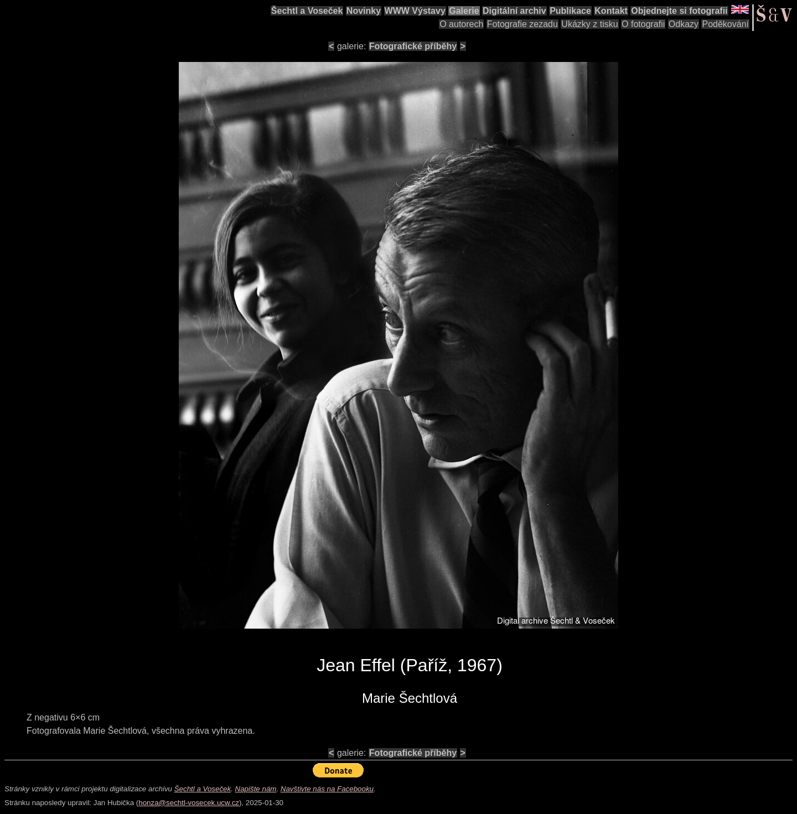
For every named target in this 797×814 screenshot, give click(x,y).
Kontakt (611, 10)
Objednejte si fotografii (679, 10)
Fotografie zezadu (522, 24)
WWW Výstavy (415, 10)
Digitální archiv (514, 10)
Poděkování (725, 24)
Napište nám (256, 789)
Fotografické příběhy (413, 46)
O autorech (461, 24)
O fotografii (643, 24)
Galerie (464, 10)
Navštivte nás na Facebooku (327, 789)
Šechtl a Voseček (307, 10)
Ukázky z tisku (589, 24)
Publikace (570, 10)
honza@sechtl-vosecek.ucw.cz (188, 803)
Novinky (363, 10)
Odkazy (683, 24)
